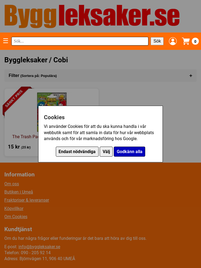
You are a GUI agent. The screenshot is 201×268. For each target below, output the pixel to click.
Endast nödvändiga (77, 151)
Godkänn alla (129, 151)
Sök (157, 41)
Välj (106, 151)
